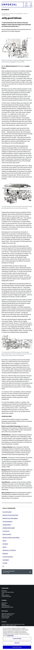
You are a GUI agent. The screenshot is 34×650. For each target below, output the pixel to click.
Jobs (3, 593)
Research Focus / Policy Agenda (10, 518)
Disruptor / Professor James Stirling (11, 537)
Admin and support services (8, 613)
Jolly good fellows (6, 15)
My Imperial (5, 553)
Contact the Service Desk (8, 592)
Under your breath (7, 534)
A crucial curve (6, 531)
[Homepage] (13, 4)
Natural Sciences (6, 605)
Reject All (17, 643)
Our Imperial (5, 544)
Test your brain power (8, 556)
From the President (7, 512)
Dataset (4, 547)
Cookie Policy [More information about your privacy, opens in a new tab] (10, 635)
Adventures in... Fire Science (9, 550)
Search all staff (5, 618)
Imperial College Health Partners (9, 625)
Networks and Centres (7, 615)
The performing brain (7, 521)
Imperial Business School (7, 607)
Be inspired (5, 9)
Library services (5, 595)
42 (3, 566)
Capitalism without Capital (9, 528)
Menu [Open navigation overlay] (31, 4)
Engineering (4, 603)
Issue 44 (25, 13)
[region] (17, 638)
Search (26, 4)
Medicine (4, 604)
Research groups (6, 616)
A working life (6, 560)
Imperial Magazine (19, 13)
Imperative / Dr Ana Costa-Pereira (10, 515)
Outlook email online (6, 596)
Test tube (5, 563)
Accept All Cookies (17, 647)
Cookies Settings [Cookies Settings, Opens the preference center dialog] (17, 638)
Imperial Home (5, 13)
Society (4, 540)
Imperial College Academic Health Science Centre (13, 624)
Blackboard (4, 590)
